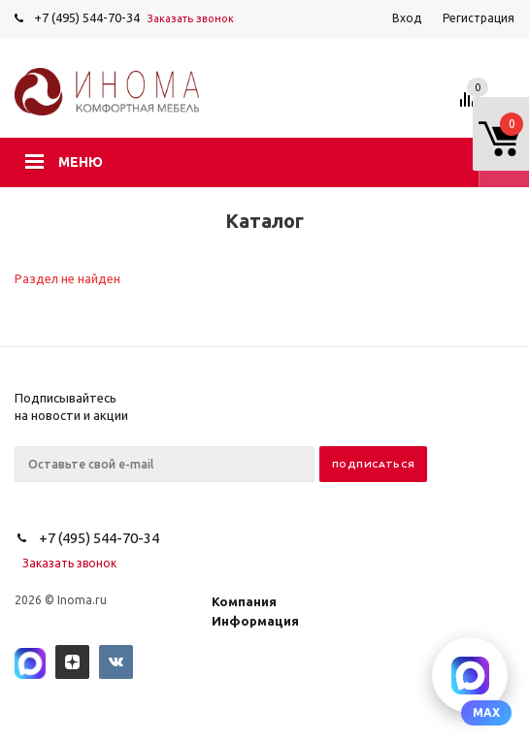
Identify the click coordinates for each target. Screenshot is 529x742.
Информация (255, 621)
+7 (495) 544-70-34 (87, 17)
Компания (244, 601)
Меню (80, 162)
